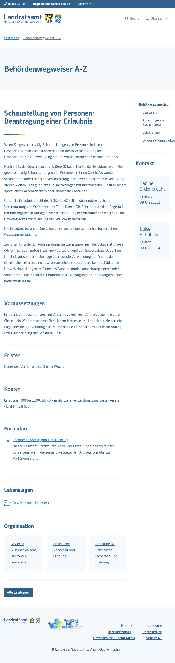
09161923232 (150, 202)
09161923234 (150, 248)
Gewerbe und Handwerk (31, 503)
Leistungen (151, 112)
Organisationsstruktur (157, 140)
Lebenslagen (152, 132)
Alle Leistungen (19, 592)
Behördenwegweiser (154, 105)
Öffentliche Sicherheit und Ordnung (64, 550)
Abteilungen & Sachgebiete (153, 122)
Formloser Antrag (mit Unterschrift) (40, 440)
